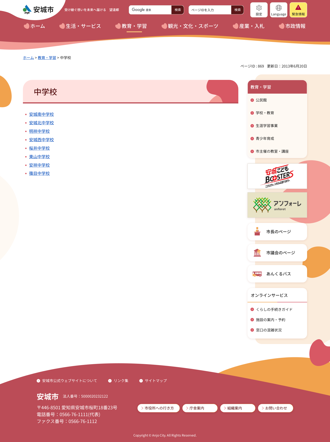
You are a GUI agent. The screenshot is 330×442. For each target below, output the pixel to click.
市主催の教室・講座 (272, 151)
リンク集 (121, 380)
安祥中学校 (39, 165)
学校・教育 (265, 112)
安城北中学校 (41, 122)
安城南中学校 (41, 114)
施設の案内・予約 (270, 319)
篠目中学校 (39, 173)
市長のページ (278, 231)
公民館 (261, 100)
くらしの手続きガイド (274, 309)
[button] (259, 9)
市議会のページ (280, 252)
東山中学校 (39, 156)
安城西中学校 (41, 139)
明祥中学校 (39, 131)
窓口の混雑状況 (269, 330)
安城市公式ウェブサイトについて (69, 380)
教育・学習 (47, 57)
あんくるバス (278, 274)
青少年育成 (265, 138)
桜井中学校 (39, 148)
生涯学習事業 (267, 125)
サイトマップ (156, 380)
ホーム (28, 57)
